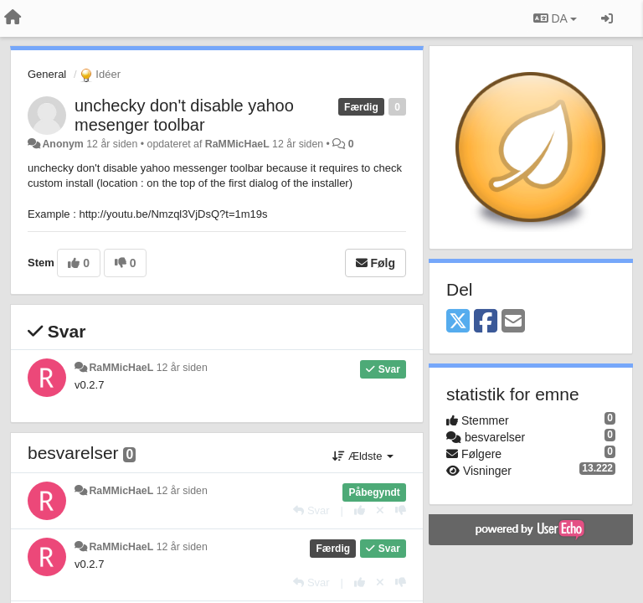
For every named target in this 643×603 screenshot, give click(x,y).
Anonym (62, 144)
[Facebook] (485, 322)
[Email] (513, 322)
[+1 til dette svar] (359, 510)
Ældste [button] (363, 456)
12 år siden (182, 368)
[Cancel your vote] (380, 510)
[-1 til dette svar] (400, 510)
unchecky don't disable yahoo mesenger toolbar (184, 115)
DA (555, 18)
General (47, 74)
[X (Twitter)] (458, 322)
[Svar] (311, 510)
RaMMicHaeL (237, 144)
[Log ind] (607, 18)
